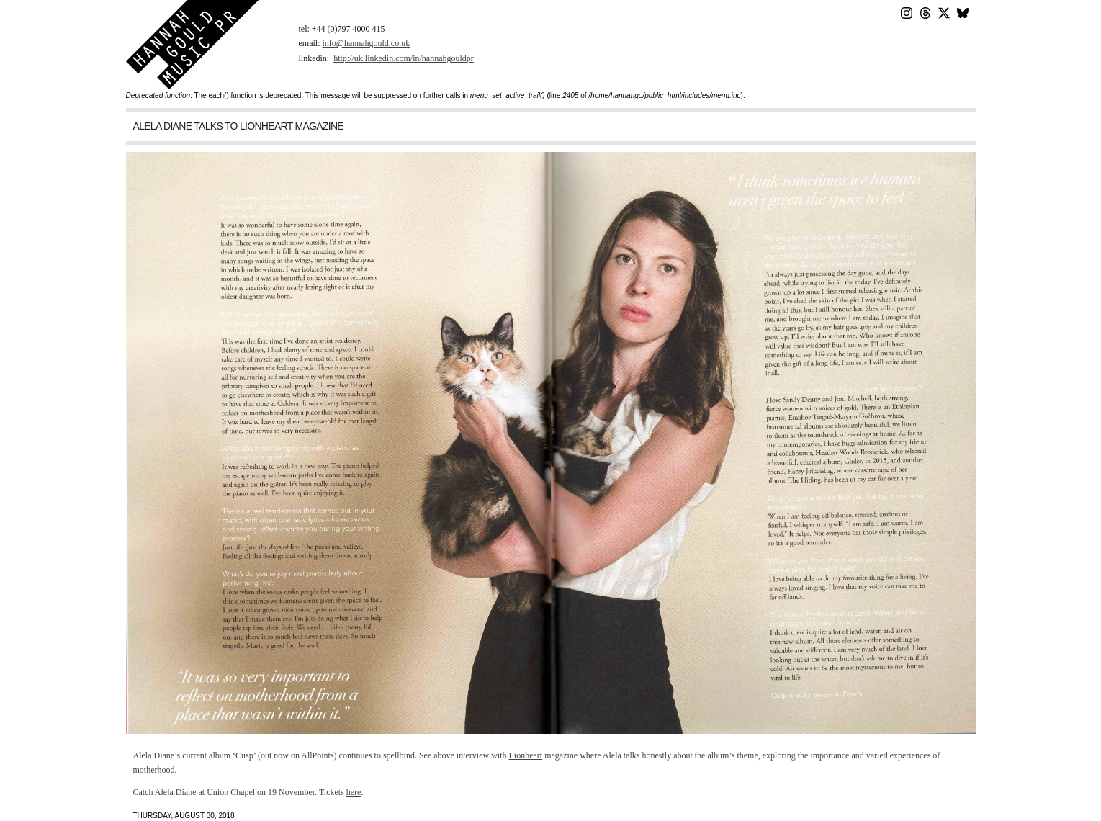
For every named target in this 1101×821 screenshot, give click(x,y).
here (353, 792)
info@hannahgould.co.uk (366, 43)
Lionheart (526, 755)
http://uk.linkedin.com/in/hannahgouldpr (403, 58)
